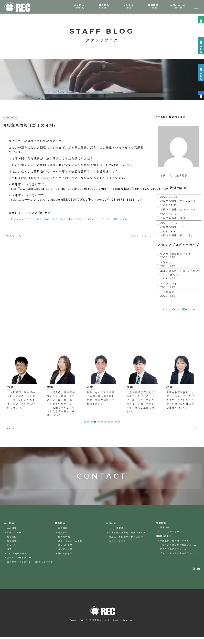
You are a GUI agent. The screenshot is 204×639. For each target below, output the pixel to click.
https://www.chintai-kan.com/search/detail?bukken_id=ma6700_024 (68, 219)
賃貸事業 (63, 529)
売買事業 (63, 534)
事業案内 (60, 524)
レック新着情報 (117, 529)
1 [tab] (85, 422)
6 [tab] (102, 422)
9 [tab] (112, 422)
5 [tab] (99, 422)
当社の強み (13, 542)
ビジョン (12, 546)
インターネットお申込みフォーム (178, 554)
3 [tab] (92, 422)
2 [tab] (88, 422)
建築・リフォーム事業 (70, 542)
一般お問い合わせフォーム (174, 541)
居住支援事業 (65, 555)
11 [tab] (119, 422)
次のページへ (138, 236)
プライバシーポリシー (19, 559)
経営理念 (12, 538)
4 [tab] (95, 422)
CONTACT (102, 469)
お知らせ (111, 524)
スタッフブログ (117, 542)
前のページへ (14, 236)
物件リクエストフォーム (173, 550)
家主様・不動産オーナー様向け (126, 538)
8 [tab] (109, 422)
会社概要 (12, 529)
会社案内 (9, 524)
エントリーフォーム (171, 533)
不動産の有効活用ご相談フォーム (178, 546)
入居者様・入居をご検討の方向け (127, 534)
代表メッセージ (15, 534)
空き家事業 (64, 538)
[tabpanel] (22, 380)
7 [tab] (105, 422)
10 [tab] (116, 422)
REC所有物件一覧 (17, 555)
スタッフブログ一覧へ (177, 309)
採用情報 (165, 528)
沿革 (9, 550)
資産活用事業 (65, 546)
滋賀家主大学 (65, 550)
